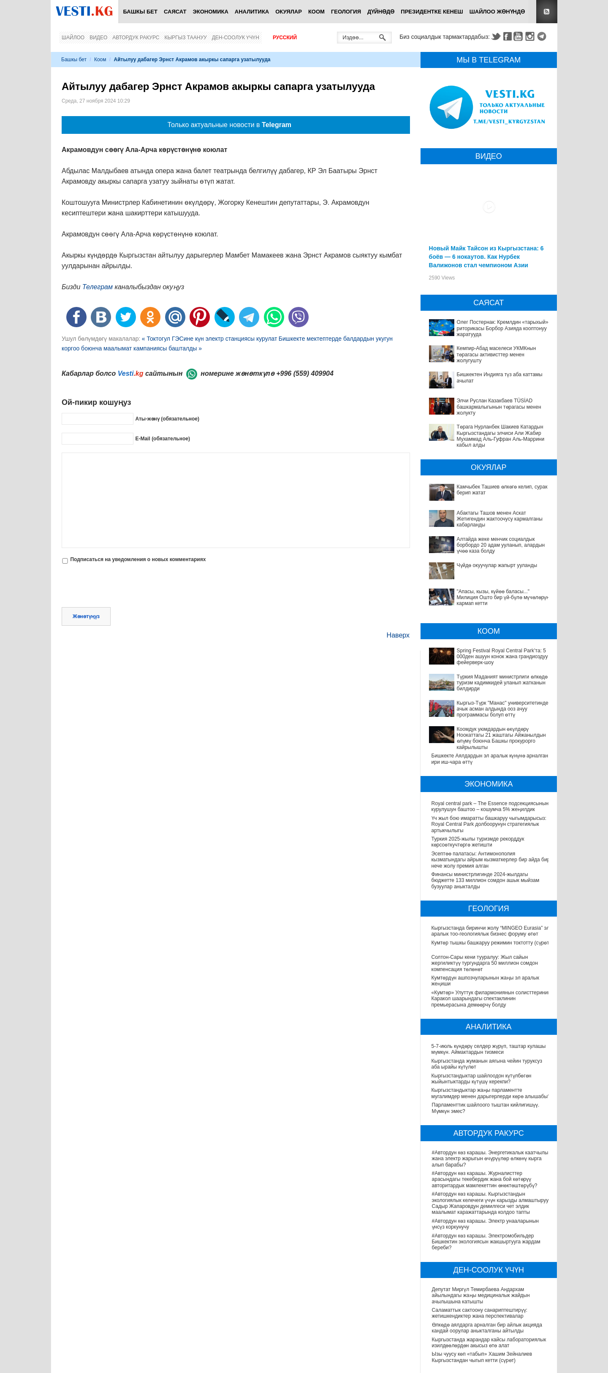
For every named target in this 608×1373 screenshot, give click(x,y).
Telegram (543, 36)
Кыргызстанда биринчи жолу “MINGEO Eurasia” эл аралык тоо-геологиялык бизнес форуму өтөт (491, 931)
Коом (316, 11)
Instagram (531, 36)
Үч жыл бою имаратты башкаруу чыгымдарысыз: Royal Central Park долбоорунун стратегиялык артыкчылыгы (489, 824)
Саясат (175, 11)
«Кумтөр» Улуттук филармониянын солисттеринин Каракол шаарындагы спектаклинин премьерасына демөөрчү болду (486, 999)
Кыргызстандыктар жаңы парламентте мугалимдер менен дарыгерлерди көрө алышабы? (491, 1093)
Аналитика (252, 11)
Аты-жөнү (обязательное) (167, 418)
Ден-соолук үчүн (235, 38)
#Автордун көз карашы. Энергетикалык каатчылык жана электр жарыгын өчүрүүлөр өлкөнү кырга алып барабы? (491, 1159)
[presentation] (126, 586)
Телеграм (97, 286)
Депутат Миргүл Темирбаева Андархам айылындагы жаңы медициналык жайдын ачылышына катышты (481, 1296)
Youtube (519, 36)
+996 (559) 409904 (305, 373)
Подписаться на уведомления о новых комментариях (138, 559)
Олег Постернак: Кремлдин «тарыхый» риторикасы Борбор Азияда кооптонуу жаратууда (502, 328)
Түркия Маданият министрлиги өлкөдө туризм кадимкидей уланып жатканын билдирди (502, 683)
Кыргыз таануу (186, 38)
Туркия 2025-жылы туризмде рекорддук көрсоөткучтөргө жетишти (478, 842)
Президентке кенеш (432, 11)
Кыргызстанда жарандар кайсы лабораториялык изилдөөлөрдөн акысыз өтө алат (489, 1343)
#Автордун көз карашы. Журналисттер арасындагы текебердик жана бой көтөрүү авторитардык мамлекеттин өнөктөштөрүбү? (484, 1180)
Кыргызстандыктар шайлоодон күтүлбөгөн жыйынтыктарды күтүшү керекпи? (482, 1079)
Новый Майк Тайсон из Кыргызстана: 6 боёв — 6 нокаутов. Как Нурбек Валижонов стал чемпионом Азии (486, 257)
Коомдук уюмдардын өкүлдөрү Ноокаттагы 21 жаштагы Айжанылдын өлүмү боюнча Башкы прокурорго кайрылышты (501, 738)
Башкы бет (140, 11)
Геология (346, 11)
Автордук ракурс (135, 38)
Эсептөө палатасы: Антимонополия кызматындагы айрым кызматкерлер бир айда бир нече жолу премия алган (491, 860)
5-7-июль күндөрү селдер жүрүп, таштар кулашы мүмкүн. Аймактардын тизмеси (489, 1050)
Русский (285, 38)
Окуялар (288, 11)
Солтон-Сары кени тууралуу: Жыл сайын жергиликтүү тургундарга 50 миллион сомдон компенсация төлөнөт (485, 964)
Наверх (398, 635)
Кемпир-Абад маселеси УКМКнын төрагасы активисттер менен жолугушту (496, 354)
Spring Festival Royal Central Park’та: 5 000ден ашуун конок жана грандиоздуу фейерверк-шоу (502, 657)
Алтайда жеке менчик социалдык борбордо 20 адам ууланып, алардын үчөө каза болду (501, 545)
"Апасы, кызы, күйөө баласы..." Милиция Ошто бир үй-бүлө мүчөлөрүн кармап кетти (503, 598)
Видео (98, 38)
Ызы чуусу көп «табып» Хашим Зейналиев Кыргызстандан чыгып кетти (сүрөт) (482, 1357)
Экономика (210, 11)
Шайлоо (73, 38)
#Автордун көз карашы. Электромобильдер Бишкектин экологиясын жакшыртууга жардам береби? (486, 1242)
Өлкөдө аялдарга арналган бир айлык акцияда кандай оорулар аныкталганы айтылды (487, 1328)
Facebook (507, 36)
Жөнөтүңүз (86, 616)
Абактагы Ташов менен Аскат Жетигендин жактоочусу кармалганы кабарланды (500, 519)
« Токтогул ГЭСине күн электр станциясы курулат (209, 338)
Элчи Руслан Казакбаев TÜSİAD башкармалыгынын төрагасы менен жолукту (499, 407)
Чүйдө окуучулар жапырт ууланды (497, 565)
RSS (546, 11)
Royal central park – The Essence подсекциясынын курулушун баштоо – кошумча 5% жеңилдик (490, 806)
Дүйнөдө (380, 11)
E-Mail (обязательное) (162, 438)
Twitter (496, 36)
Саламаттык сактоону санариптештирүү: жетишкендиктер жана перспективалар (479, 1313)
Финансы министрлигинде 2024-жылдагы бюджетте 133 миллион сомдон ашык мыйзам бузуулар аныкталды (486, 880)
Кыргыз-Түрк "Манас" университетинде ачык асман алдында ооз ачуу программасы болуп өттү (502, 709)
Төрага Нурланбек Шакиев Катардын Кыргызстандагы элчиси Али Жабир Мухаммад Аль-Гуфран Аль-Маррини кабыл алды (501, 436)
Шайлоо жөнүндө (497, 11)
